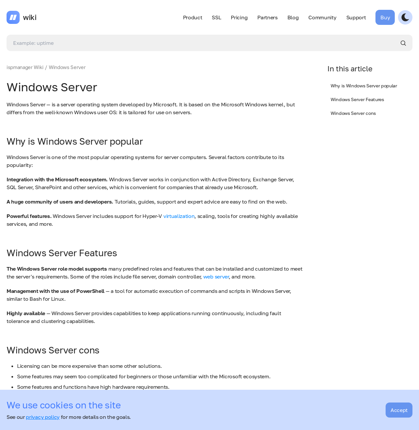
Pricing (239, 17)
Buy (385, 17)
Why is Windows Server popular (364, 85)
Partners (267, 17)
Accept (399, 410)
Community (322, 17)
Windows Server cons (353, 113)
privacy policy (43, 417)
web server (216, 276)
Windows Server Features (357, 99)
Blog (293, 17)
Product (192, 17)
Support (356, 17)
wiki (30, 17)
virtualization (179, 216)
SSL (216, 17)
